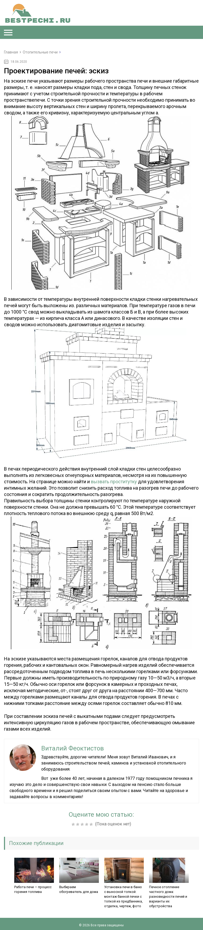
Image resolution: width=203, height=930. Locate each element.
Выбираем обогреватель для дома (78, 889)
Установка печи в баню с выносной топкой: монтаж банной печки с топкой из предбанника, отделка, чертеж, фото (123, 896)
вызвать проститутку (114, 481)
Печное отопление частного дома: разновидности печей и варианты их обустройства (168, 896)
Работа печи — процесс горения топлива (33, 889)
